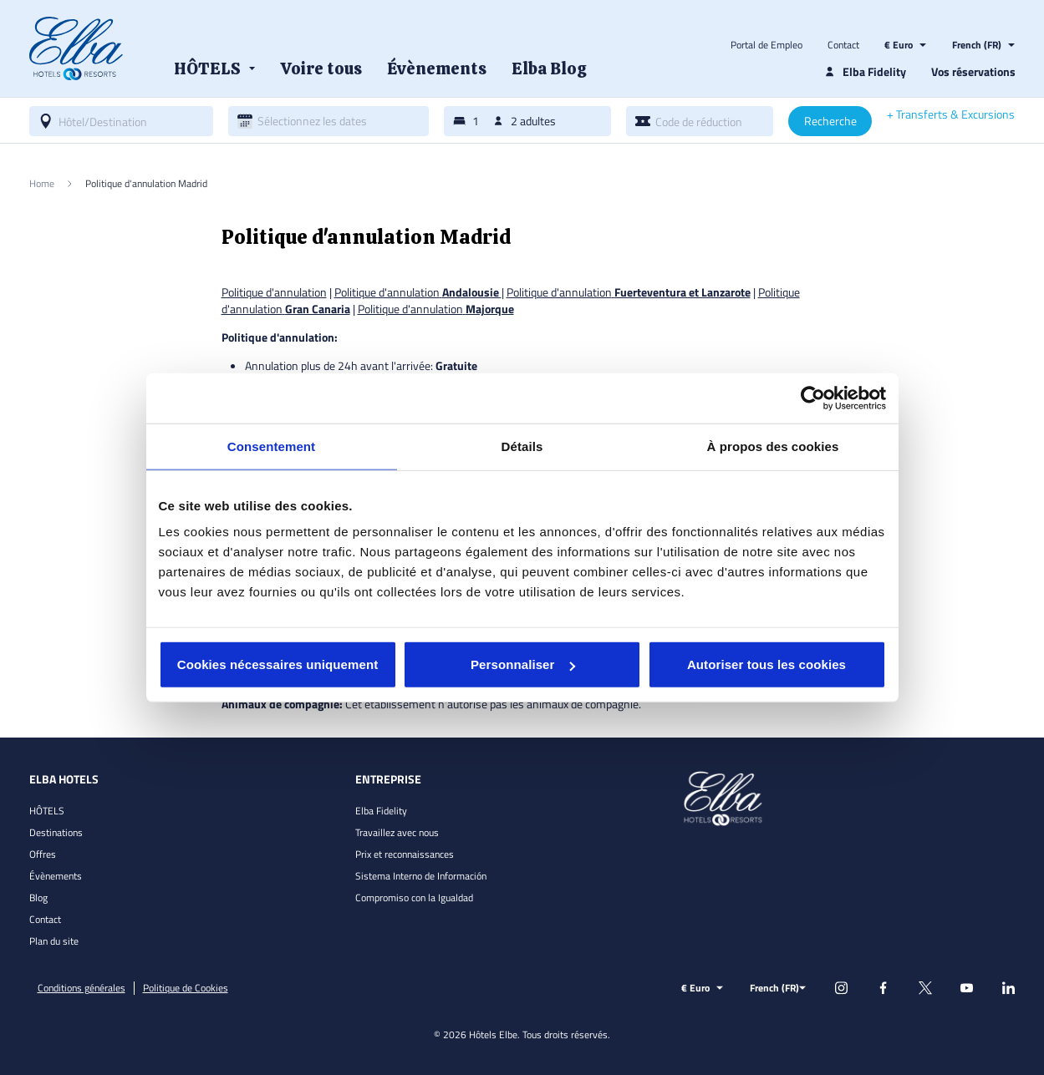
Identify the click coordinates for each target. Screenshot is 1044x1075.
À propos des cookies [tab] (773, 446)
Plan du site (54, 941)
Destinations (56, 832)
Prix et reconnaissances (404, 854)
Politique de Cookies (185, 988)
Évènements (55, 876)
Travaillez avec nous (397, 832)
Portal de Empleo (766, 45)
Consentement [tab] (271, 446)
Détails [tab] (522, 446)
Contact (843, 45)
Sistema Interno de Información (420, 876)
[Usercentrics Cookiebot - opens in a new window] (813, 397)
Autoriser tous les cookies (766, 664)
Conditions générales (81, 988)
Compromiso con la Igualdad (414, 897)
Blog (38, 897)
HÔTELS (46, 811)
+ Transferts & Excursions (951, 114)
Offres (42, 854)
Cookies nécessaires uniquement (278, 664)
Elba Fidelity (381, 811)
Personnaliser (523, 664)
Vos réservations (973, 71)
